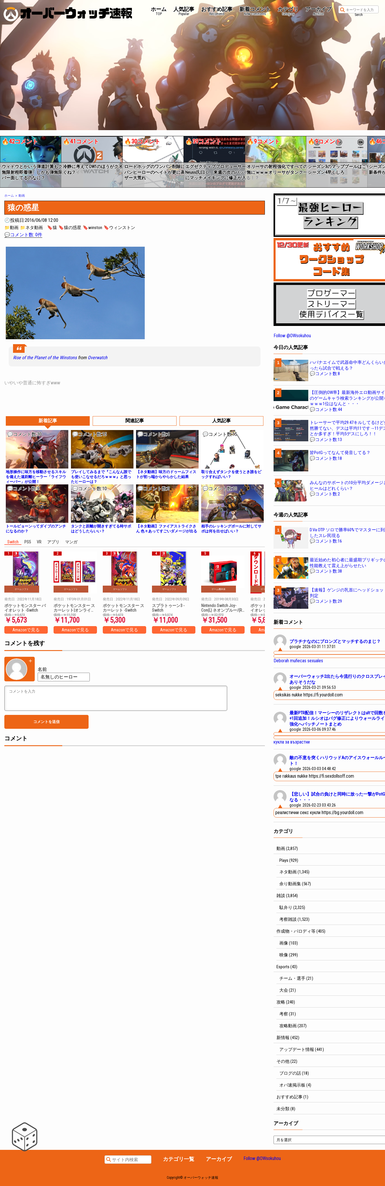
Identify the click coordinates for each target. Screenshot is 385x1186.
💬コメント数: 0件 (23, 234)
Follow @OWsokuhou (292, 335)
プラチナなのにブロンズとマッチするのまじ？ (335, 641)
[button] (4, 159)
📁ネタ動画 (31, 227)
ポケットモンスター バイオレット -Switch (25, 608)
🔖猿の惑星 (69, 227)
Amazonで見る (26, 630)
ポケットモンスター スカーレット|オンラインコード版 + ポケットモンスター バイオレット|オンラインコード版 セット (75, 608)
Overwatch (97, 357)
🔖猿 (52, 227)
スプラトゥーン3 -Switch (168, 608)
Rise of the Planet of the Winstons (45, 357)
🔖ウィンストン (119, 227)
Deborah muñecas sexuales (298, 660)
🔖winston (92, 227)
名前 (42, 669)
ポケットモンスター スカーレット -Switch (123, 608)
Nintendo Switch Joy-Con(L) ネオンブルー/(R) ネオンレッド (222, 608)
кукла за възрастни (292, 742)
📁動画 (11, 227)
